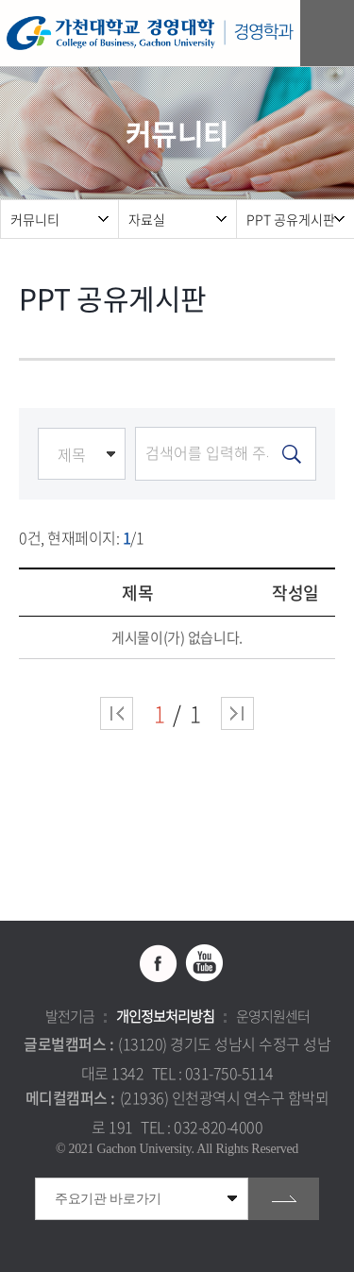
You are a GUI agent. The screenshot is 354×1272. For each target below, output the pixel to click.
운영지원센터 (273, 1016)
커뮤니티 (34, 219)
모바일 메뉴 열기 (330, 33)
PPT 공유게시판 (290, 219)
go (283, 1199)
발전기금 (69, 1016)
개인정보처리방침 (165, 1016)
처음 (116, 713)
